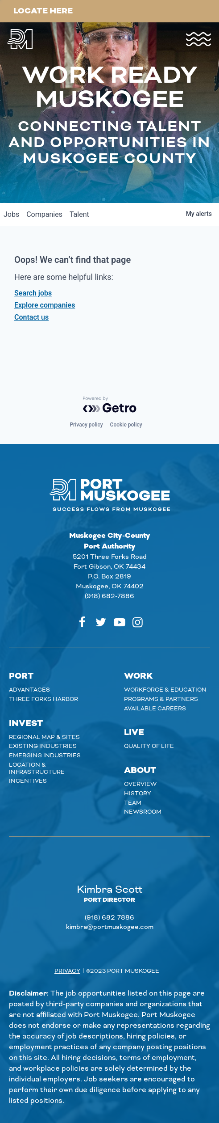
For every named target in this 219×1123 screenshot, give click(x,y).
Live (134, 732)
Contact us (31, 317)
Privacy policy (86, 425)
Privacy (67, 971)
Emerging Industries (45, 755)
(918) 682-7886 (109, 596)
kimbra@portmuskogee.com (109, 927)
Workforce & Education (165, 690)
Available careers (155, 709)
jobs (11, 214)
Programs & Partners (161, 699)
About (140, 770)
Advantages (29, 690)
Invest (26, 723)
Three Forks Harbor (43, 699)
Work (138, 676)
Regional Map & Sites (44, 737)
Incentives (28, 781)
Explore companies (44, 305)
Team (132, 803)
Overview (140, 784)
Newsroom (142, 812)
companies (44, 214)
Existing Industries (43, 746)
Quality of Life (149, 746)
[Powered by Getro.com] (109, 405)
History (137, 793)
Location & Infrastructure (37, 768)
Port (21, 676)
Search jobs (33, 293)
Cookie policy (126, 425)
